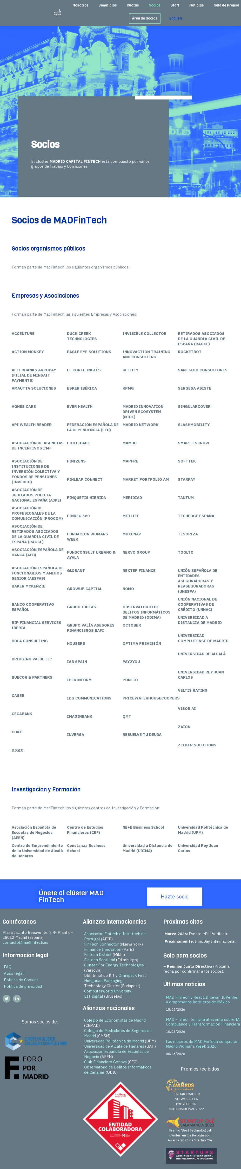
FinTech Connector (101, 944)
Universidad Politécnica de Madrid (114, 1041)
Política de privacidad (23, 986)
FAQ (7, 966)
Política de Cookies (21, 979)
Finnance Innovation (102, 949)
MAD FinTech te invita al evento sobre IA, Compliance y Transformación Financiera (203, 1022)
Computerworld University (107, 991)
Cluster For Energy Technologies (114, 964)
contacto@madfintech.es (25, 942)
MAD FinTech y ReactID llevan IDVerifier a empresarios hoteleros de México (202, 999)
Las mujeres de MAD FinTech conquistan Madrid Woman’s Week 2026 (202, 1044)
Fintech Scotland (99, 959)
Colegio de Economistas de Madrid (115, 1020)
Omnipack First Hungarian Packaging (115, 978)
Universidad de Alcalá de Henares (114, 1046)
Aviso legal (14, 973)
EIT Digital (93, 996)
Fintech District (98, 954)
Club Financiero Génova (105, 1061)
